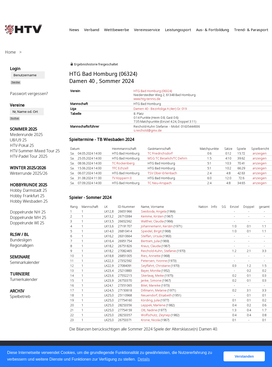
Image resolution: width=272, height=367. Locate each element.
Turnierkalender (24, 279)
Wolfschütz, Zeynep (155, 315)
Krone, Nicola (150, 320)
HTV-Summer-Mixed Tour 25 (35, 151)
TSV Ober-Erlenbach (162, 173)
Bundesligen (21, 240)
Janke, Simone (151, 280)
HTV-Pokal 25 (22, 145)
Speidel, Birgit (151, 231)
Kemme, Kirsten (152, 216)
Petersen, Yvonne (154, 260)
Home (10, 52)
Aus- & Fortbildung (212, 29)
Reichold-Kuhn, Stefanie (158, 251)
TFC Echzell (120, 168)
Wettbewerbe (116, 29)
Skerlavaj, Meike (152, 275)
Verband (91, 29)
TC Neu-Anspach (160, 183)
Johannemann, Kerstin (157, 226)
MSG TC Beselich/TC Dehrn (167, 158)
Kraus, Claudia (151, 246)
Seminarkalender (25, 262)
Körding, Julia (150, 300)
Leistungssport (178, 29)
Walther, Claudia (152, 221)
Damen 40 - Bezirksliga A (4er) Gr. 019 (160, 108)
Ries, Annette (150, 255)
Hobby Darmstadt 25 (28, 190)
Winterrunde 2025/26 (28, 173)
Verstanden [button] (244, 356)
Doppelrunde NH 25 (28, 212)
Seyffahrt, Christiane (155, 265)
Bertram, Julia (150, 241)
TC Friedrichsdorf (160, 153)
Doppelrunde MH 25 (28, 217)
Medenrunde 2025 (26, 134)
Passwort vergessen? (29, 93)
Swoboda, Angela (153, 211)
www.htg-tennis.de (147, 99)
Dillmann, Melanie (154, 290)
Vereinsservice (147, 29)
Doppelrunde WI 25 (27, 223)
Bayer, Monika (150, 270)
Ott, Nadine (149, 310)
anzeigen (260, 153)
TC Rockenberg (123, 163)
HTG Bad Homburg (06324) (153, 91)
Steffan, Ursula (151, 236)
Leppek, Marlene (153, 305)
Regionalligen (21, 245)
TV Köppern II (122, 178)
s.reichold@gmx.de (148, 130)
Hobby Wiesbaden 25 (29, 201)
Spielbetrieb (20, 296)
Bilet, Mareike (150, 285)
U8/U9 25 (18, 140)
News (74, 29)
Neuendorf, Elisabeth (156, 295)
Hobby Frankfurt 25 (27, 195)
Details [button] (144, 359)
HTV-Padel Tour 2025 (28, 156)
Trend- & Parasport (251, 29)
